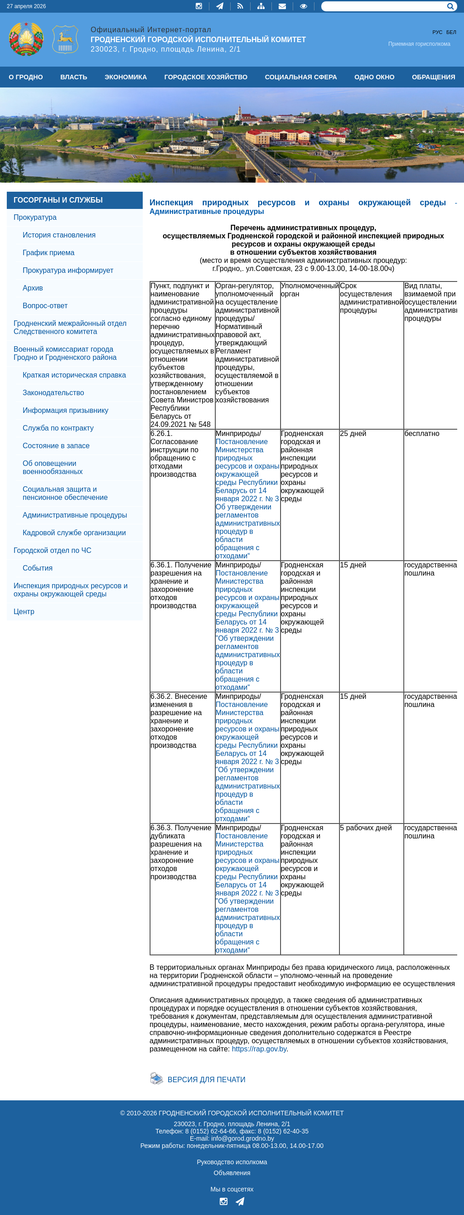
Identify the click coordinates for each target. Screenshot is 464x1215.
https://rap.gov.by (259, 1049)
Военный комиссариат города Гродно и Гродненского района (65, 353)
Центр (24, 611)
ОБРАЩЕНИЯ (433, 77)
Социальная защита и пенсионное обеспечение (65, 493)
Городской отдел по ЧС (53, 550)
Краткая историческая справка (74, 375)
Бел (451, 32)
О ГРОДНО (26, 77)
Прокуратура (35, 217)
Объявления (232, 1172)
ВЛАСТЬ (73, 77)
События (38, 568)
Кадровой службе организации (74, 533)
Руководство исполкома (232, 1162)
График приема (48, 253)
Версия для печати (207, 1080)
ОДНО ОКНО (374, 77)
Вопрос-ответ (45, 306)
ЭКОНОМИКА (126, 77)
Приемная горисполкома (419, 44)
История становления (59, 235)
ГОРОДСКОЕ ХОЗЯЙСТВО (206, 77)
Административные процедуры (75, 515)
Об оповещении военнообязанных (52, 467)
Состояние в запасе (56, 446)
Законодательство (53, 393)
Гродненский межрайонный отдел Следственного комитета (70, 327)
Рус (438, 32)
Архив (33, 288)
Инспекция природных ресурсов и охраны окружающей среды (71, 590)
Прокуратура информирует (68, 270)
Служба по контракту (58, 428)
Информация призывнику (65, 410)
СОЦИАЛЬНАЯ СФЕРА (301, 77)
